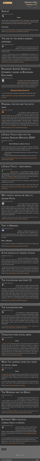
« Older (4, 449)
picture (14, 31)
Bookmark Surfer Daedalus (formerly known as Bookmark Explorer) (17, 72)
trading (17, 273)
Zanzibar (32, 23)
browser (16, 95)
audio (3, 159)
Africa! (5, 11)
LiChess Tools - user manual (17, 166)
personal (10, 31)
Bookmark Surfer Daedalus (28, 93)
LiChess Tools (24, 146)
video (35, 157)
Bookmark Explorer (21, 82)
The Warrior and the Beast (16, 392)
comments (26, 31)
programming (9, 95)
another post (36, 375)
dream (17, 412)
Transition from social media (16, 334)
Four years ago (18, 374)
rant (11, 62)
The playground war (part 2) (16, 280)
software (21, 95)
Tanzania (19, 23)
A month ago (19, 343)
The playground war (12, 307)
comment (25, 246)
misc (7, 31)
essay (13, 127)
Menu (5, 2)
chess (20, 157)
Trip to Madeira (10, 225)
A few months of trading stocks (18, 252)
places (17, 31)
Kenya (25, 21)
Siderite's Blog (30, 2)
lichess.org (21, 179)
